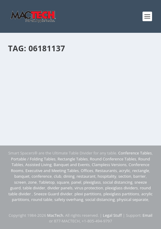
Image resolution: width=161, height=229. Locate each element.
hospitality (106, 176)
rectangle (140, 170)
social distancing (117, 182)
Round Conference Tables (113, 159)
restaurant (86, 176)
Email (147, 215)
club (57, 176)
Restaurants (106, 170)
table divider (34, 188)
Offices (87, 170)
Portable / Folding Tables (33, 159)
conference (42, 176)
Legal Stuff (112, 215)
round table (41, 199)
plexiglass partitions (121, 193)
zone (32, 182)
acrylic (124, 170)
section (124, 176)
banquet (22, 176)
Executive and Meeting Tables (52, 170)
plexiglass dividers (121, 188)
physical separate (132, 199)
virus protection (89, 188)
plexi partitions (88, 193)
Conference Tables (135, 153)
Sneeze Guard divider (53, 193)
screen (20, 182)
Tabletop (47, 182)
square (63, 182)
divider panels (59, 188)
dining (69, 176)
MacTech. (55, 215)
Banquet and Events (72, 164)
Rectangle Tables (73, 159)
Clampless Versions (109, 164)
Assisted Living (38, 164)
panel (76, 182)
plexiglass (92, 182)
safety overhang (68, 199)
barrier (139, 176)
